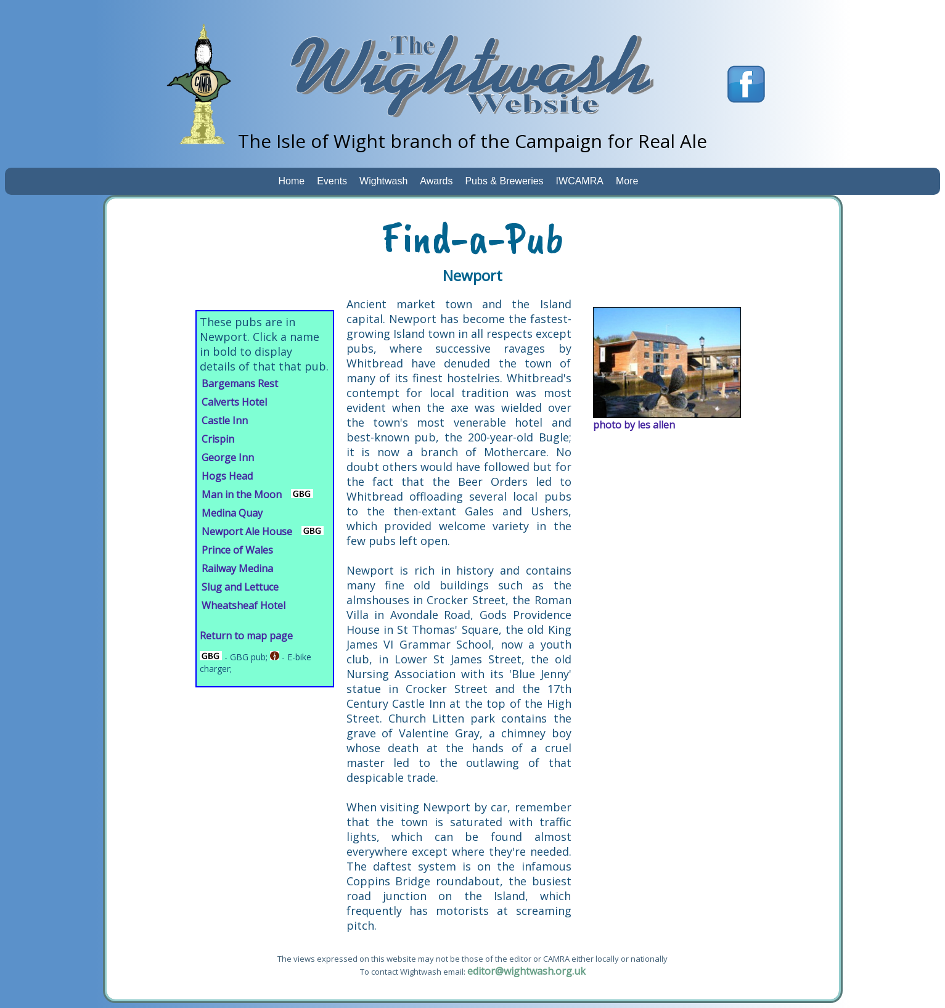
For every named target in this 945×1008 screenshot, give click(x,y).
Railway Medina (237, 568)
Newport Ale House (247, 531)
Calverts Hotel (234, 402)
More (627, 181)
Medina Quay (232, 513)
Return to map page (246, 635)
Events (332, 181)
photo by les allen (634, 425)
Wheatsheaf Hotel (243, 605)
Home (292, 181)
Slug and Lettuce (240, 587)
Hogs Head (227, 476)
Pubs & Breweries (504, 181)
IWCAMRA (579, 181)
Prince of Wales (237, 550)
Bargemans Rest (240, 383)
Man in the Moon (242, 494)
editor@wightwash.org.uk (526, 971)
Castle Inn (225, 420)
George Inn (228, 457)
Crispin (218, 439)
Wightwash (383, 181)
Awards (436, 181)
